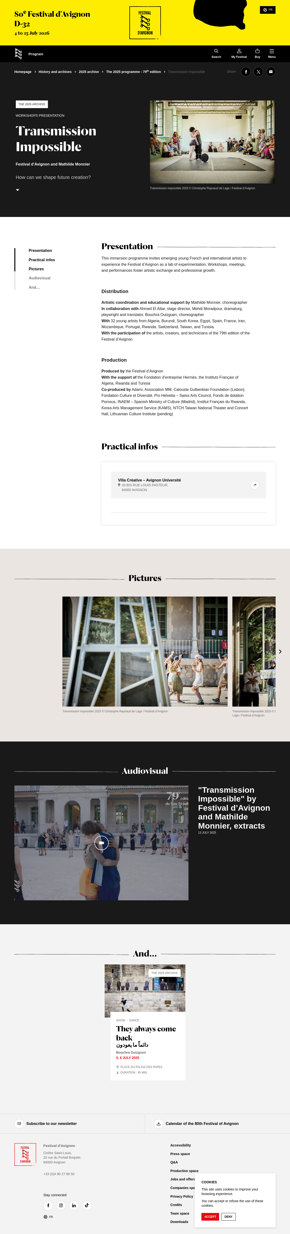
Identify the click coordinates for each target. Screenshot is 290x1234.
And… (34, 287)
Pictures (36, 269)
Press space (180, 1154)
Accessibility (181, 1145)
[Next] (280, 651)
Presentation (40, 251)
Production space (185, 1171)
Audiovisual (40, 278)
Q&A (174, 1162)
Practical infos (42, 260)
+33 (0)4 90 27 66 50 (58, 1174)
